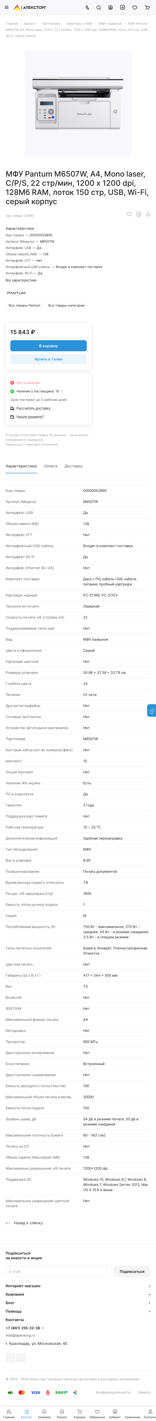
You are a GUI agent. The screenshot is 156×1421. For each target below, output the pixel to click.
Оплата (50, 466)
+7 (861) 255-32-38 (23, 1328)
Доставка (73, 466)
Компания (15, 1294)
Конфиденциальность (113, 1392)
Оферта (144, 1392)
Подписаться (132, 1271)
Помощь (14, 1311)
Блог (10, 1302)
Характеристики (21, 466)
